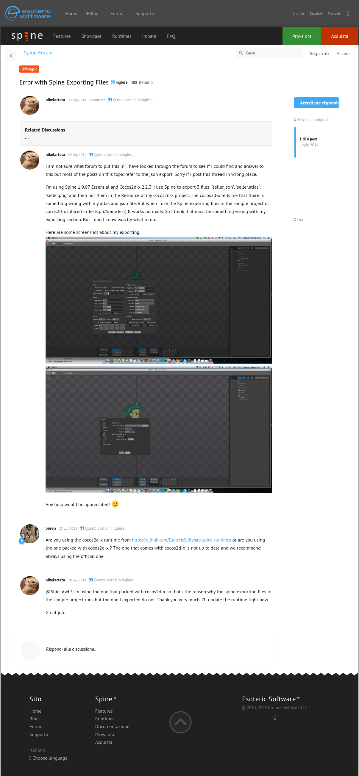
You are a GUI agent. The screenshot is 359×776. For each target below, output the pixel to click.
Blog (34, 719)
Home (71, 13)
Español (316, 13)
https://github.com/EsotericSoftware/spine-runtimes (181, 540)
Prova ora (301, 36)
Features (62, 36)
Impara (149, 36)
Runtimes (121, 36)
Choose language (48, 758)
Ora (298, 219)
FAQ (171, 36)
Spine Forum (38, 52)
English (298, 13)
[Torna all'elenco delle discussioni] (11, 55)
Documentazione (112, 726)
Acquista (339, 36)
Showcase (92, 36)
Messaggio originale (312, 119)
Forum (117, 13)
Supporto (144, 13)
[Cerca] (269, 53)
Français (334, 13)
